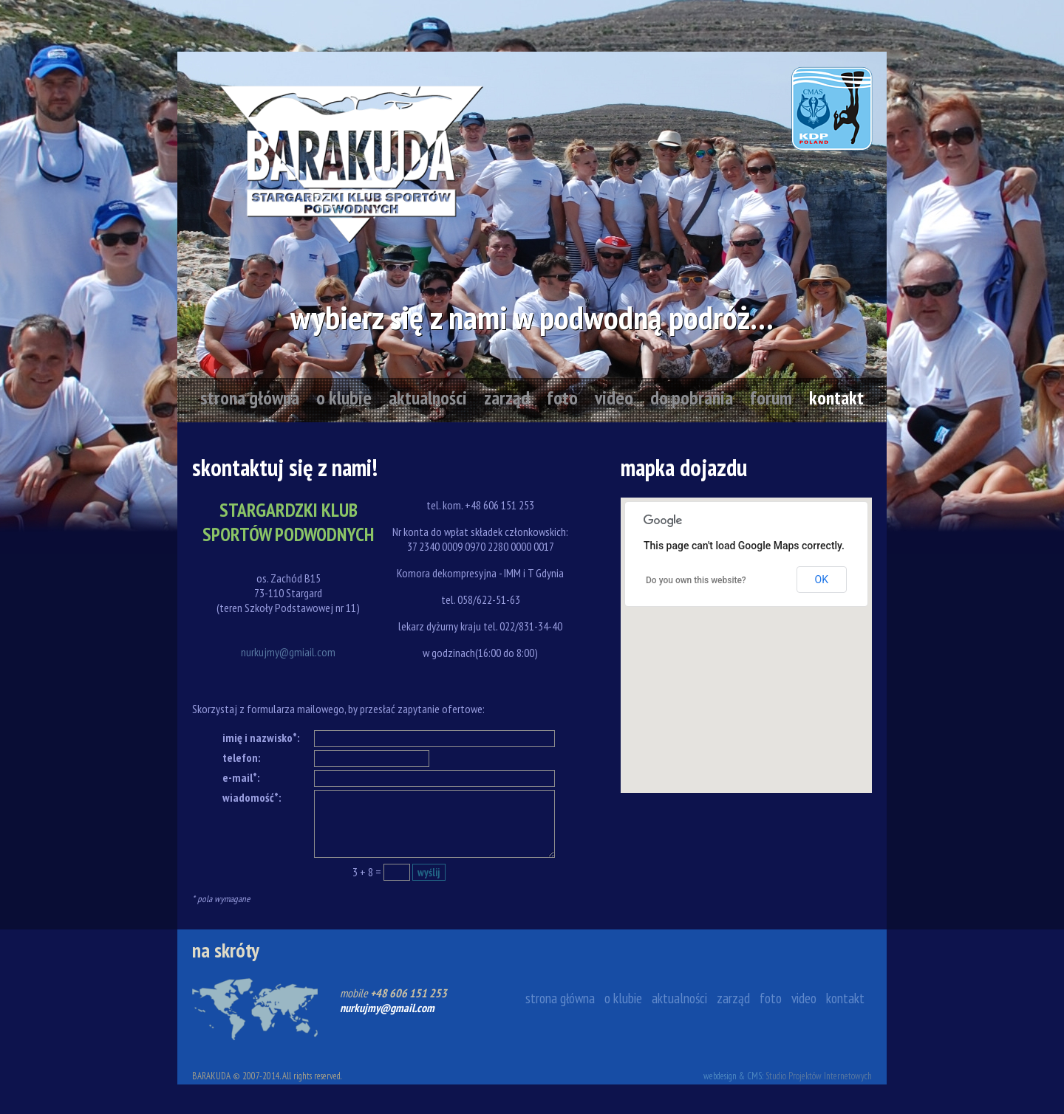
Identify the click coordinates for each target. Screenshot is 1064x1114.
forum (771, 397)
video (614, 397)
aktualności (428, 397)
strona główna (249, 397)
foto (562, 397)
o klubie (344, 397)
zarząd (507, 397)
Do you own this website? (696, 580)
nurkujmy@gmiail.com (288, 651)
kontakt (836, 397)
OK (821, 579)
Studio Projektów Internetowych (818, 1076)
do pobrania (691, 397)
